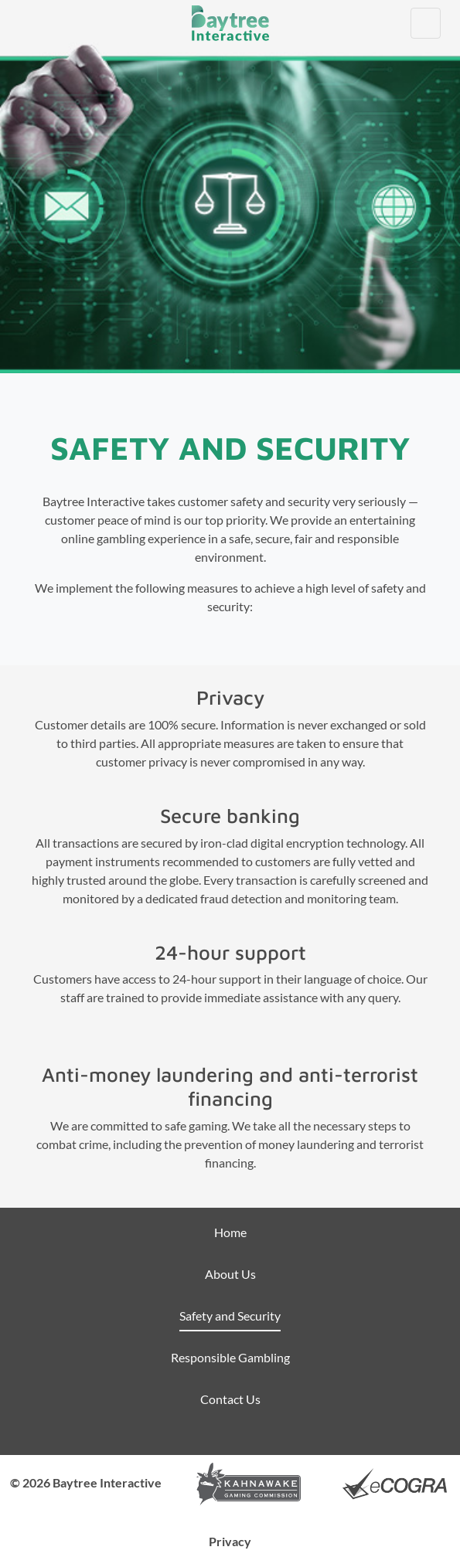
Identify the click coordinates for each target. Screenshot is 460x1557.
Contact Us (230, 1399)
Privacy (230, 1541)
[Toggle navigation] (426, 23)
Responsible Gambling (230, 1357)
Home (230, 1232)
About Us (230, 1273)
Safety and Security (230, 1315)
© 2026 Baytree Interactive (86, 1482)
